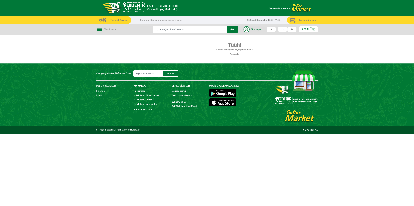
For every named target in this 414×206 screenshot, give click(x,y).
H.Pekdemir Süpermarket (146, 95)
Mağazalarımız (178, 91)
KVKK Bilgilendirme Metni (184, 106)
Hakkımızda (139, 91)
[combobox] (161, 20)
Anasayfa (234, 54)
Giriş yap (100, 91)
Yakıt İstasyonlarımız (181, 95)
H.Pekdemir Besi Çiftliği (145, 104)
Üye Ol (99, 95)
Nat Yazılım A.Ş (310, 130)
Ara (232, 29)
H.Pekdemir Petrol (143, 99)
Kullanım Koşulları (143, 109)
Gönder (170, 73)
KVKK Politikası (178, 102)
